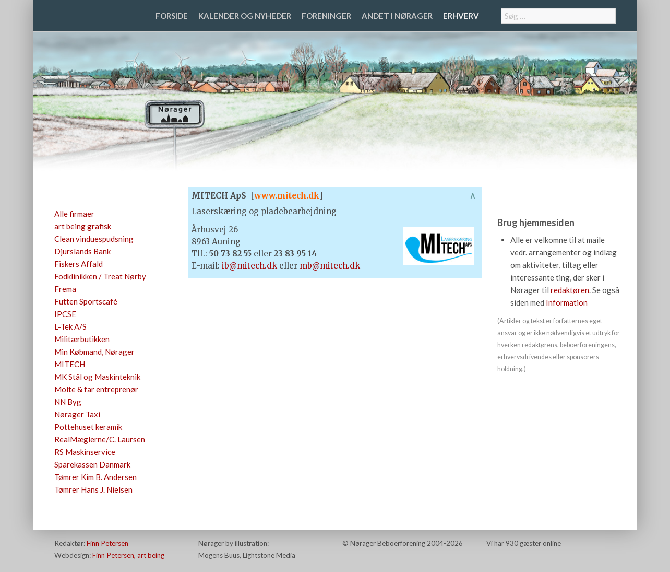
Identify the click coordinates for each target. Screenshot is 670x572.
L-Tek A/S (70, 326)
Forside (171, 15)
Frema (65, 289)
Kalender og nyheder (244, 15)
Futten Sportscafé (85, 301)
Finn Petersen (107, 543)
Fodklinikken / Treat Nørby (100, 276)
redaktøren (570, 290)
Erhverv (461, 15)
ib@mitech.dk (249, 266)
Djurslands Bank (82, 251)
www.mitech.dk (286, 196)
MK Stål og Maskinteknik (97, 376)
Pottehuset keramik (88, 426)
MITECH (69, 364)
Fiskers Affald (78, 264)
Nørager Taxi (77, 414)
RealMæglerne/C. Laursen (99, 439)
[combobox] (558, 16)
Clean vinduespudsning (94, 238)
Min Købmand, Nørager (94, 351)
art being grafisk (82, 226)
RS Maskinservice (84, 452)
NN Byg (67, 401)
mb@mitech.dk (330, 266)
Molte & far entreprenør (96, 389)
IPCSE (65, 314)
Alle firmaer (74, 213)
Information (567, 302)
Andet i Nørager (397, 15)
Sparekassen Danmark (92, 464)
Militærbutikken (82, 339)
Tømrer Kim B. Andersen (95, 477)
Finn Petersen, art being (128, 555)
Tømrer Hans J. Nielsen (93, 489)
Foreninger (326, 15)
